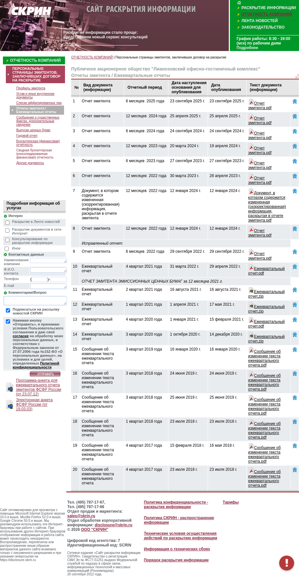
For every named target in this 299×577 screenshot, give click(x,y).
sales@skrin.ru (81, 516)
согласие (21, 336)
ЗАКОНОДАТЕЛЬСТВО (263, 27)
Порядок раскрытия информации (176, 560)
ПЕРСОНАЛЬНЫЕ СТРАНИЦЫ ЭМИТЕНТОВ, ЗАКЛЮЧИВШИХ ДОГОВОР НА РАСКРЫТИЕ (36, 74)
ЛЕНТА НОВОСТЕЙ (259, 21)
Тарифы (231, 502)
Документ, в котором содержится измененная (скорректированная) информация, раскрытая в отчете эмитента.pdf (267, 207)
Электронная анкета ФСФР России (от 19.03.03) (34, 404)
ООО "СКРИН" (94, 529)
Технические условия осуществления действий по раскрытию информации (180, 535)
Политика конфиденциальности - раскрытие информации (176, 504)
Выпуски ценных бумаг (33, 130)
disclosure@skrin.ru (113, 525)
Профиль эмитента (30, 88)
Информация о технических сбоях (177, 549)
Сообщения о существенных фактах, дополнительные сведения (37, 121)
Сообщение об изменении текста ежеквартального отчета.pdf (264, 358)
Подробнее (247, 47)
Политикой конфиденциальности (36, 365)
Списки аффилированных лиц (39, 103)
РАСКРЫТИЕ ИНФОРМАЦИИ (268, 8)
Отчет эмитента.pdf (260, 105)
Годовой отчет (27, 135)
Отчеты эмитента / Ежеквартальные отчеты (36, 110)
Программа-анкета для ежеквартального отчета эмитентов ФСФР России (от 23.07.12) (38, 387)
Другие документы (30, 163)
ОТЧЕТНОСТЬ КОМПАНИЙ (266, 14)
